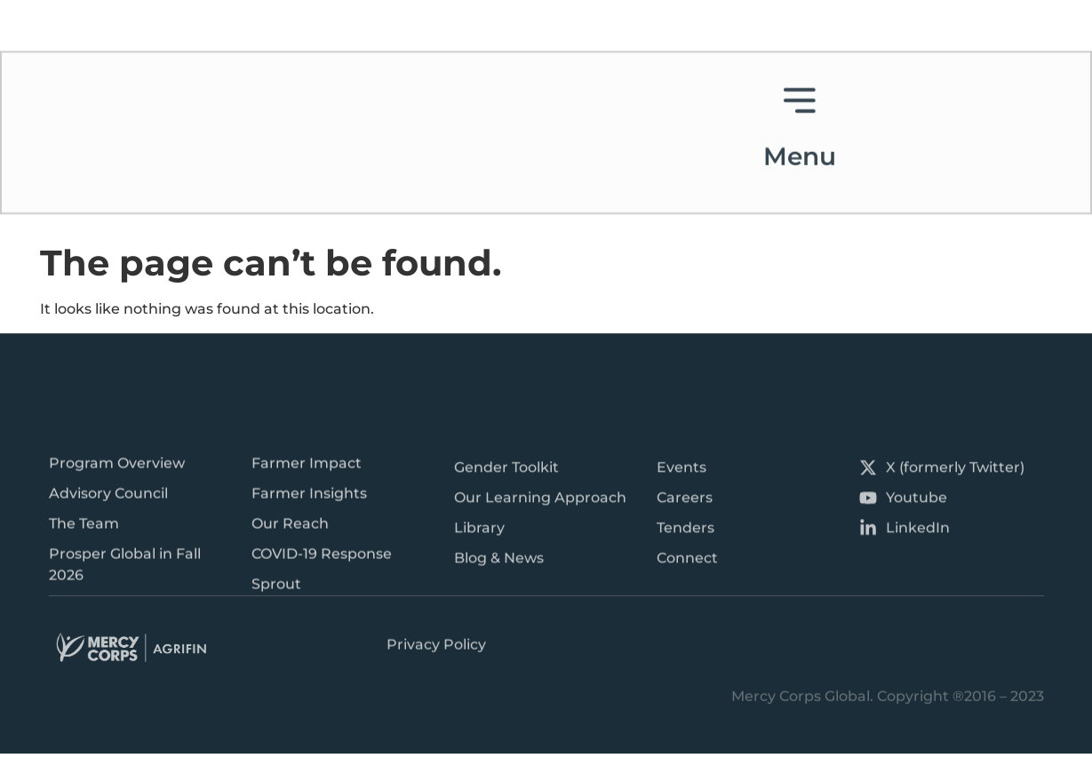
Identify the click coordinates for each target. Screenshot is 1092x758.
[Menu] (799, 66)
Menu (799, 123)
